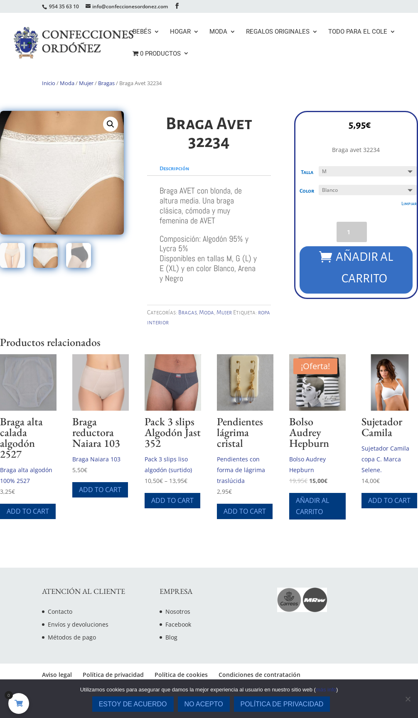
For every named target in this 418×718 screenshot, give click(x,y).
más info (326, 689)
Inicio (48, 83)
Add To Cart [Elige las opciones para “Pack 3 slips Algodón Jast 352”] (172, 500)
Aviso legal (57, 675)
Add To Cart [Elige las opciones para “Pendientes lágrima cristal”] (245, 511)
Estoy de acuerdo (133, 704)
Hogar (180, 32)
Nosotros (177, 611)
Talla (308, 173)
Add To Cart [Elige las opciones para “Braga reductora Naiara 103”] (100, 489)
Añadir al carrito (364, 267)
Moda (218, 32)
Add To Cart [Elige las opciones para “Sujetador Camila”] (389, 500)
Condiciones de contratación (259, 675)
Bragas (106, 83)
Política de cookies (181, 675)
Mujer (86, 83)
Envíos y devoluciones (78, 624)
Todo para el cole (357, 32)
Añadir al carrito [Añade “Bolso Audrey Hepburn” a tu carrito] (312, 506)
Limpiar (408, 204)
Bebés (142, 32)
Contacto (60, 611)
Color (307, 192)
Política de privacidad (113, 675)
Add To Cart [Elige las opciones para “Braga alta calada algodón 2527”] (28, 511)
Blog (171, 637)
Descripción (174, 169)
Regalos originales (278, 32)
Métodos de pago (72, 637)
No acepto (203, 704)
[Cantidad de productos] (351, 232)
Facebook (178, 624)
